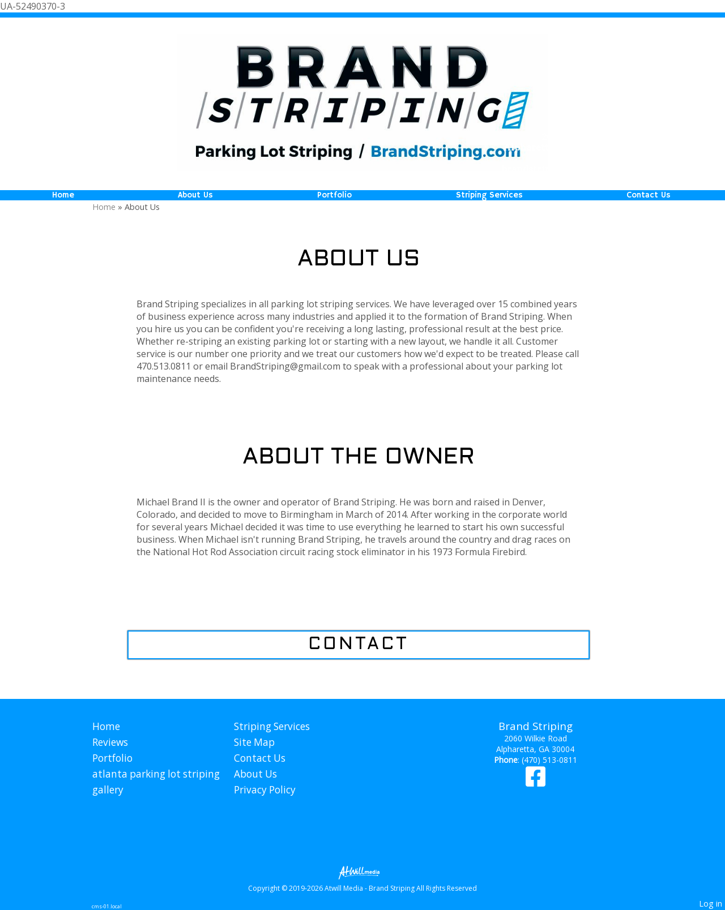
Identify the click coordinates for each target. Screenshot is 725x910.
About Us (195, 195)
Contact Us (648, 195)
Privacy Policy (265, 789)
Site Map (254, 742)
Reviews (110, 742)
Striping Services (489, 195)
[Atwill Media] (362, 871)
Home (63, 195)
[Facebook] (535, 781)
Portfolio (334, 195)
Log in (710, 903)
